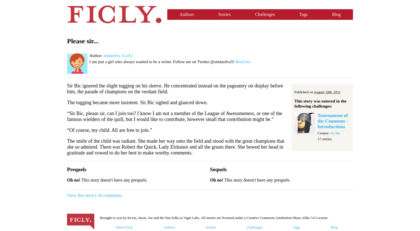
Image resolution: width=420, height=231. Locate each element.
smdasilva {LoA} (118, 55)
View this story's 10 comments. (95, 195)
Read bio (242, 61)
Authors (187, 14)
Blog (336, 14)
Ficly (114, 14)
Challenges (265, 14)
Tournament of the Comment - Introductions (333, 121)
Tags (303, 14)
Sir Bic (335, 133)
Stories (224, 14)
